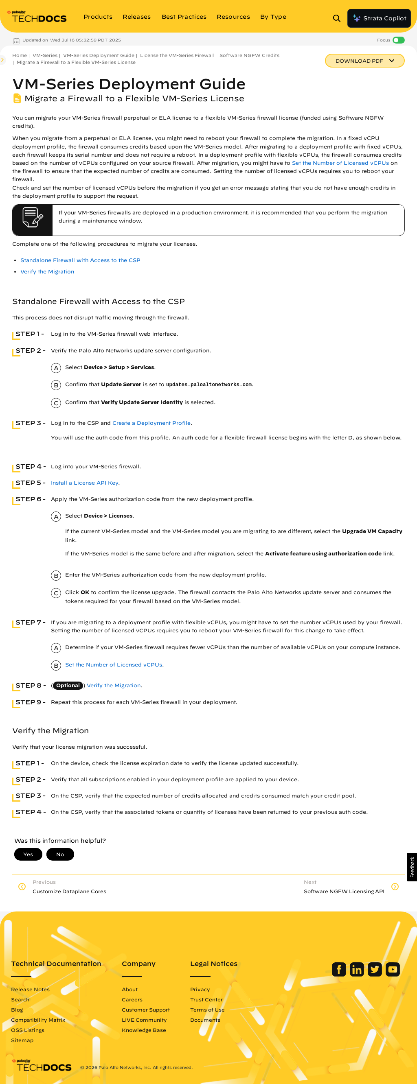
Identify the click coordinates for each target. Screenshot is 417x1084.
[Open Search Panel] (339, 18)
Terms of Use (207, 1009)
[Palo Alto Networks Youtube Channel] (393, 974)
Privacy (200, 989)
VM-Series (45, 55)
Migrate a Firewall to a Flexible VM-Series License (76, 62)
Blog (17, 1009)
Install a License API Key (84, 483)
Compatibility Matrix (38, 1020)
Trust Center (206, 999)
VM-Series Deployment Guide (98, 55)
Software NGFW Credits (249, 55)
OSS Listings (27, 1030)
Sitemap (22, 1040)
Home (19, 55)
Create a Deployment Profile (151, 423)
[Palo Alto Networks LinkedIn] (358, 974)
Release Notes (30, 989)
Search (20, 999)
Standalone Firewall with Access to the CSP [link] (80, 260)
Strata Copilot (379, 18)
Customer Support (146, 1009)
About (130, 989)
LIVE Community (144, 1020)
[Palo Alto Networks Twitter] (376, 974)
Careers (132, 999)
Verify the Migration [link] (47, 272)
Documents (205, 1020)
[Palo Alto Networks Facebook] (340, 974)
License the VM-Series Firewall (177, 55)
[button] (412, 867)
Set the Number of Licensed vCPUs (340, 163)
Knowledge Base (144, 1030)
